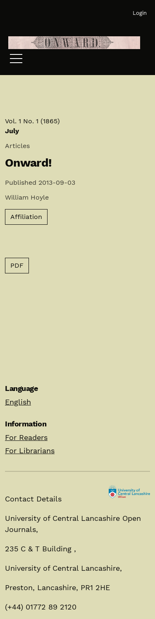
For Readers (26, 437)
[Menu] (16, 60)
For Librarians (30, 450)
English (18, 402)
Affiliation (26, 217)
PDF (17, 265)
